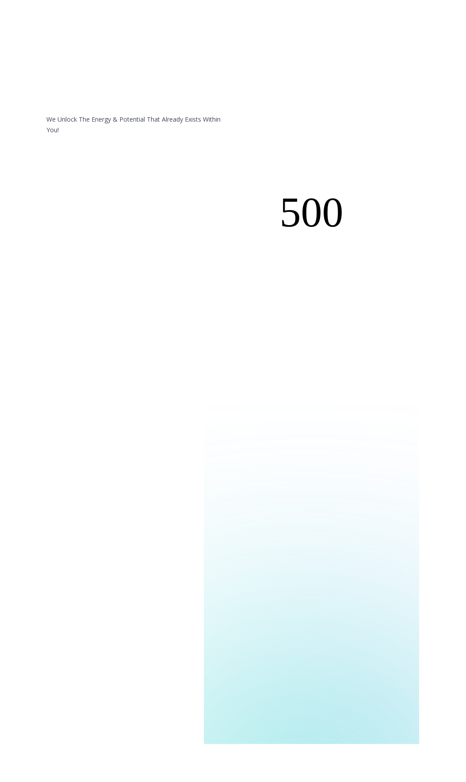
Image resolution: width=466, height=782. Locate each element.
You (210, 34)
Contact (311, 34)
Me (239, 34)
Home (186, 34)
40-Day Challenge (357, 34)
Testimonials (272, 34)
